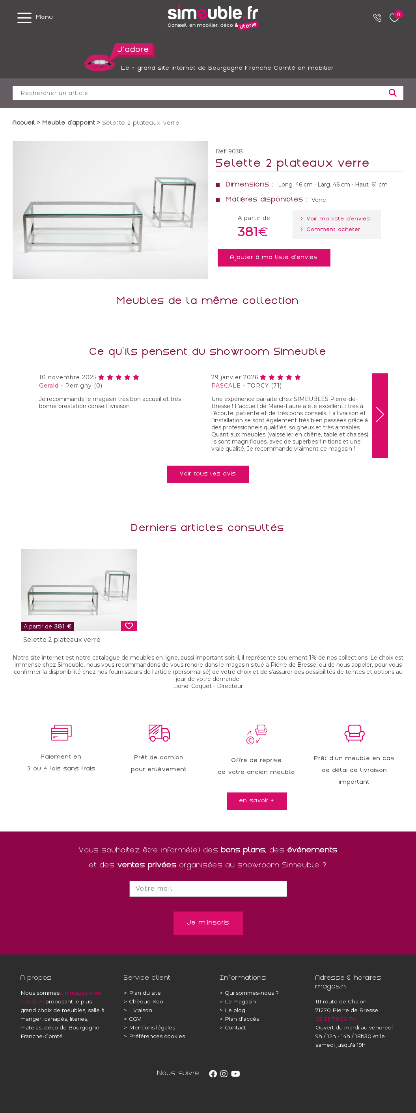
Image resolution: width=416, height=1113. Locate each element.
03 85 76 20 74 (335, 1019)
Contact (233, 1027)
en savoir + (256, 801)
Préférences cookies (154, 1036)
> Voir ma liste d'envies (336, 219)
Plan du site (142, 993)
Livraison (138, 1010)
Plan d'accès (239, 1019)
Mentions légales (149, 1027)
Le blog (232, 1010)
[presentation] (380, 415)
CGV (132, 1019)
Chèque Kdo (143, 1001)
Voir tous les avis (208, 474)
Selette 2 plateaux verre (62, 639)
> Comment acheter (332, 229)
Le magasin (238, 1001)
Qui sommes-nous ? (249, 993)
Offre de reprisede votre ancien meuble (256, 767)
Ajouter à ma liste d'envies (274, 258)
